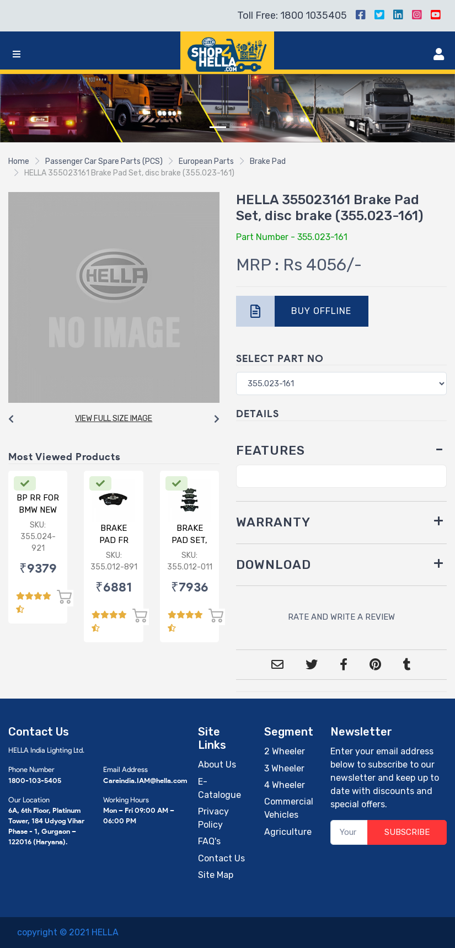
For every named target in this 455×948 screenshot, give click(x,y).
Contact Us (221, 858)
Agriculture (288, 832)
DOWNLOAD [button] (273, 564)
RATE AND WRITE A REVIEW (341, 617)
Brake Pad (268, 161)
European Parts (206, 161)
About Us (217, 764)
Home (18, 161)
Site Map (215, 875)
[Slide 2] (237, 127)
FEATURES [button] (270, 450)
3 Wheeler (284, 768)
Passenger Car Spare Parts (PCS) (104, 161)
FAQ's (209, 841)
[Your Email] (349, 832)
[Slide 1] (218, 127)
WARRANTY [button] (273, 522)
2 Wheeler (284, 751)
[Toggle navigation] (17, 54)
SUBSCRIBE (407, 832)
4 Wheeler (284, 785)
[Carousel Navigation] (114, 419)
